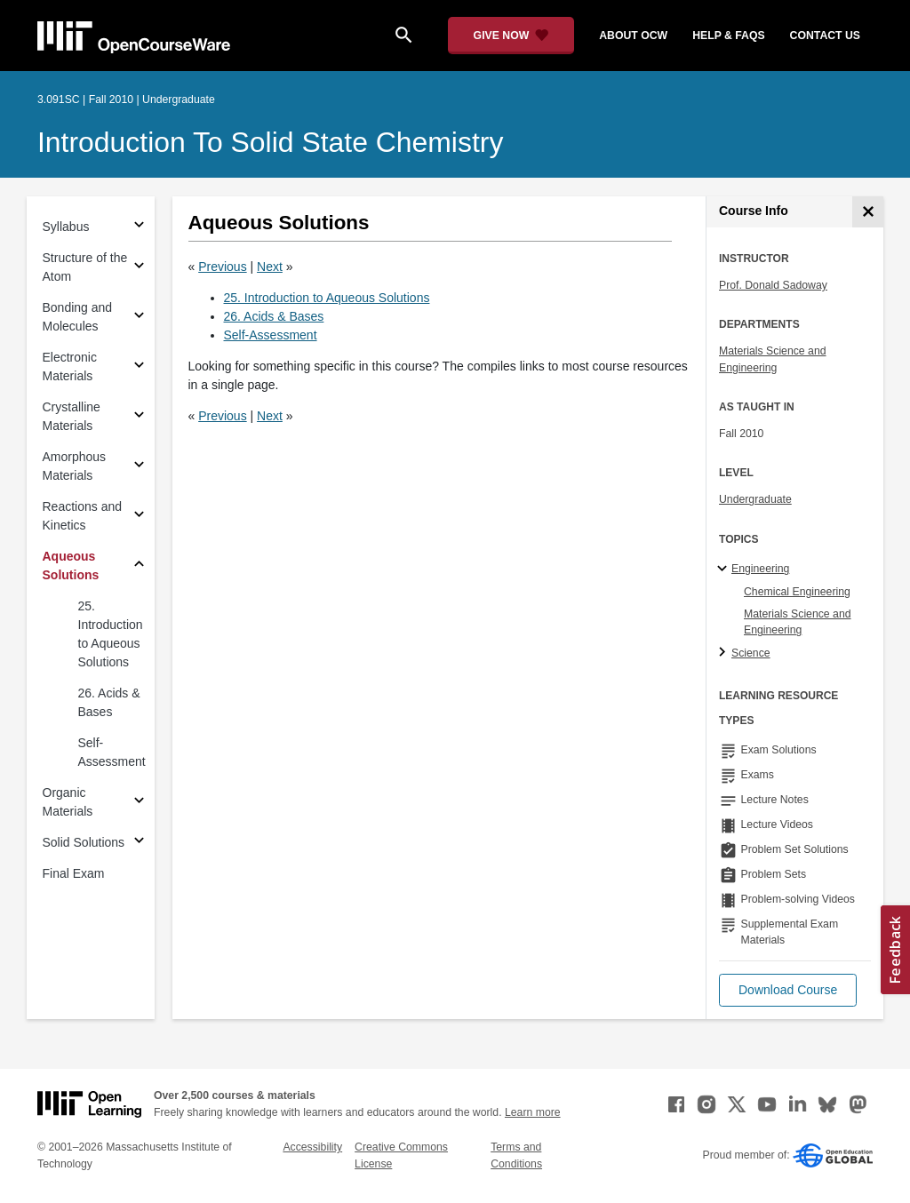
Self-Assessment (112, 752)
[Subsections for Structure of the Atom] (139, 268)
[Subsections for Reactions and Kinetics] (139, 517)
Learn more (533, 1112)
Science (750, 653)
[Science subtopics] (725, 653)
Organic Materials (68, 801)
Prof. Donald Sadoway (773, 285)
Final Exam (74, 873)
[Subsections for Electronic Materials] (139, 367)
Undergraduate (755, 499)
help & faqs (728, 35)
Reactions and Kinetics (83, 515)
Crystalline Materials (71, 416)
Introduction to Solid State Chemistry (270, 142)
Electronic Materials (70, 366)
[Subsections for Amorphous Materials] (139, 467)
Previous (222, 266)
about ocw (633, 35)
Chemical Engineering (797, 592)
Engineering (760, 568)
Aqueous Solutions (71, 565)
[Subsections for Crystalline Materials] (139, 417)
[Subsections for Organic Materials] (139, 803)
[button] (788, 990)
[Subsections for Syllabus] (139, 227)
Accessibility (312, 1147)
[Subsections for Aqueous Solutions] (139, 566)
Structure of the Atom (85, 267)
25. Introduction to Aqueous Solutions (110, 634)
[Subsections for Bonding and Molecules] (139, 318)
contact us (825, 35)
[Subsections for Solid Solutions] (139, 843)
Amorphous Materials (75, 466)
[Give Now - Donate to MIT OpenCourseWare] (511, 35)
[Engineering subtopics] (725, 569)
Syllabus (66, 226)
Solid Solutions (84, 842)
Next (270, 266)
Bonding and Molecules (78, 316)
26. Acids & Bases (109, 702)
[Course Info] (867, 211)
